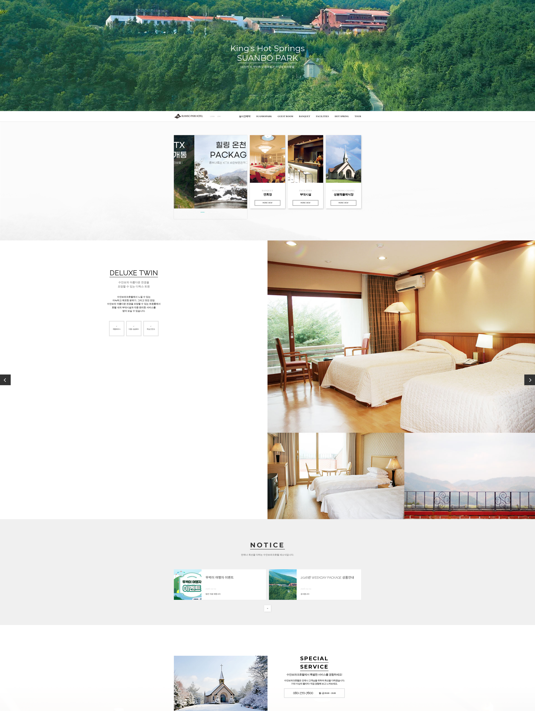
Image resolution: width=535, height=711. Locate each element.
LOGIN (212, 116)
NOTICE (267, 545)
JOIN (219, 116)
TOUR (358, 116)
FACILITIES (322, 116)
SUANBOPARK (264, 116)
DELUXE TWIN (134, 273)
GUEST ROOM (285, 116)
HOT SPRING (342, 116)
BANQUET (304, 116)
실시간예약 (244, 116)
